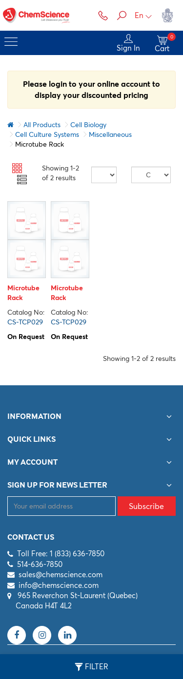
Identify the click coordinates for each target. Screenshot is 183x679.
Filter (91, 667)
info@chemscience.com (59, 585)
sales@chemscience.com (60, 574)
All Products (42, 124)
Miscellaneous (110, 134)
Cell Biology (88, 124)
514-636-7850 (39, 564)
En (143, 15)
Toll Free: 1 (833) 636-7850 (60, 553)
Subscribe (146, 506)
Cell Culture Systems (47, 134)
